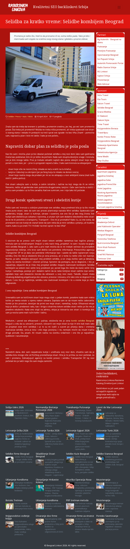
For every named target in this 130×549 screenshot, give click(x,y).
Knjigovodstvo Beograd (108, 141)
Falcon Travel (103, 103)
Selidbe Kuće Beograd (77, 453)
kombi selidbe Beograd (82, 320)
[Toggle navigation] (119, 7)
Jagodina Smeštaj (105, 176)
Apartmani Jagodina (106, 171)
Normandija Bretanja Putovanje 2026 (47, 408)
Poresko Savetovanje (107, 515)
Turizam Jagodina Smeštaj (109, 207)
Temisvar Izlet (104, 258)
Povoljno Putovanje (106, 50)
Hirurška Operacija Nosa (78, 479)
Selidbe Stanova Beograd (109, 453)
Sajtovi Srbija (103, 75)
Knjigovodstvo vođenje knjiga (17, 517)
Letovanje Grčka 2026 (17, 430)
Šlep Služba (102, 160)
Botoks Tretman (14, 500)
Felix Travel (102, 95)
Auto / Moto (28, 116)
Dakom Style (103, 120)
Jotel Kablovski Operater (109, 226)
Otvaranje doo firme (46, 515)
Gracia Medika (104, 111)
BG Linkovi (102, 71)
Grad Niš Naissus (105, 254)
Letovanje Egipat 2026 (78, 430)
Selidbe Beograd (105, 107)
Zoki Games (102, 218)
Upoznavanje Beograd (107, 55)
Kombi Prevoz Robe (106, 136)
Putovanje (102, 46)
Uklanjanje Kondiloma (17, 479)
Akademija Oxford (105, 222)
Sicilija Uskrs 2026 (15, 407)
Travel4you (102, 132)
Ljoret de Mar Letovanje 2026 (109, 408)
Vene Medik (103, 156)
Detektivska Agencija (107, 152)
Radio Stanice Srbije (106, 67)
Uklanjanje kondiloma (47, 500)
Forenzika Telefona (106, 239)
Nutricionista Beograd (107, 243)
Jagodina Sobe (104, 180)
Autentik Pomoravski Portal (110, 63)
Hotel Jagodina (104, 188)
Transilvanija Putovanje (78, 407)
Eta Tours (101, 99)
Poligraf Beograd (105, 234)
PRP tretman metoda (77, 500)
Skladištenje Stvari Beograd (45, 455)
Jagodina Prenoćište (106, 184)
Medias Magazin (105, 230)
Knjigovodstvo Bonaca (107, 128)
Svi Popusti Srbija (105, 59)
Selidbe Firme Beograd (17, 453)
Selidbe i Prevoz (14, 116)
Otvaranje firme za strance (80, 515)
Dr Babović (102, 116)
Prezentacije (103, 80)
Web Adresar (103, 84)
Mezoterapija (103, 479)
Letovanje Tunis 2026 (107, 430)
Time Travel (103, 124)
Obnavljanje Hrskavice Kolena (47, 481)
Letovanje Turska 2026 (47, 430)
